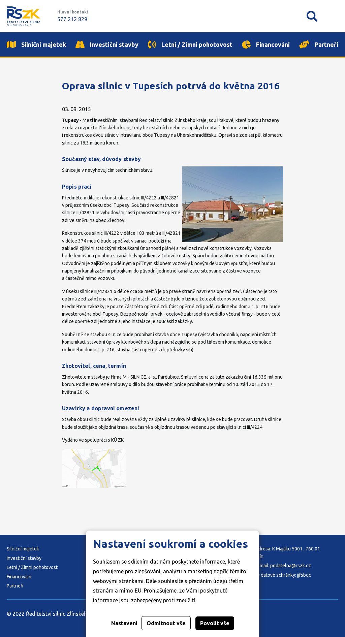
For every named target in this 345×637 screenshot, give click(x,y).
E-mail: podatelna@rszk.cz (283, 565)
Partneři (15, 585)
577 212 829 (72, 19)
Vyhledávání (312, 16)
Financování (19, 576)
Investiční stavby (24, 558)
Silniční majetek (23, 548)
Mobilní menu (332, 16)
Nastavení (124, 623)
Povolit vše (214, 623)
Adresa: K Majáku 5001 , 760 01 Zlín (287, 552)
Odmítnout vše (166, 623)
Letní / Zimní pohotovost (32, 567)
